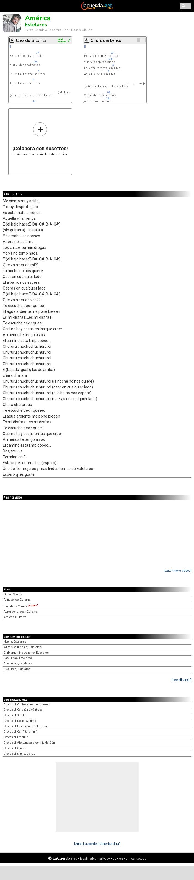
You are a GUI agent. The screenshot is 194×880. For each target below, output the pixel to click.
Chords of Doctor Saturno (20, 721)
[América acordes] (86, 843)
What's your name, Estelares (23, 647)
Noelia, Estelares (15, 641)
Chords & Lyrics (31, 40)
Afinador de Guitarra (17, 600)
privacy (104, 858)
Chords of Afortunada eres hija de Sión (29, 743)
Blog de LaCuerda (21, 606)
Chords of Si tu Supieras (19, 754)
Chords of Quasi (14, 748)
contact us (138, 858)
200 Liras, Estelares (17, 669)
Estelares (36, 24)
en (121, 858)
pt (127, 858)
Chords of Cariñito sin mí (20, 731)
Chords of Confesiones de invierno (26, 704)
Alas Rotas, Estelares (18, 663)
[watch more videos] (177, 570)
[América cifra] (109, 843)
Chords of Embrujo (16, 737)
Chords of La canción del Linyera (25, 726)
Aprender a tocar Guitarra (21, 611)
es (114, 858)
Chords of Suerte (14, 715)
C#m (35, 62)
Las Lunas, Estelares (18, 658)
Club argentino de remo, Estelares (26, 652)
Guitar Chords (13, 594)
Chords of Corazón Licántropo (23, 710)
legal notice (88, 858)
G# (37, 53)
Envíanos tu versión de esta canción (40, 139)
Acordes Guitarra (15, 617)
